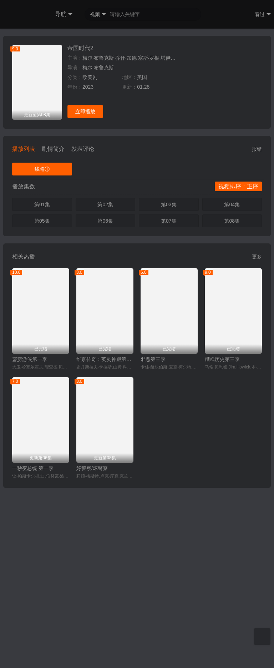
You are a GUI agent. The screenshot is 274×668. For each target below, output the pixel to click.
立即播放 (85, 292)
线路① (42, 349)
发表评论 (82, 329)
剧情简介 (53, 329)
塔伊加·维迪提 (176, 238)
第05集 (42, 401)
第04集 (232, 384)
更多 (257, 437)
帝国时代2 (80, 228)
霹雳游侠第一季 (29, 539)
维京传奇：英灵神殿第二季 (104, 539)
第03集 (169, 384)
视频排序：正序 (238, 366)
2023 (87, 267)
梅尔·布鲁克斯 (98, 238)
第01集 (42, 384)
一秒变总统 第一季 (33, 648)
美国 (142, 257)
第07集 (169, 401)
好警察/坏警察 (92, 648)
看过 (263, 14)
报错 (257, 329)
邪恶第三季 (153, 539)
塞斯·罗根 (148, 238)
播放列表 (23, 329)
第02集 (105, 384)
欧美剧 (89, 257)
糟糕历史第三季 (222, 539)
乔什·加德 (126, 238)
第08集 (232, 401)
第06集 (105, 401)
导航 (63, 14)
